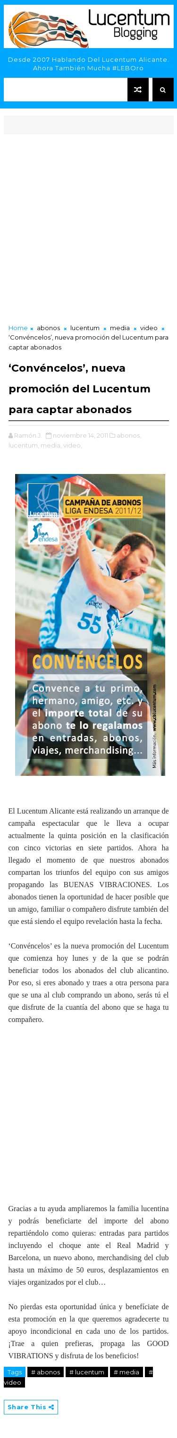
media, (51, 445)
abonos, (129, 435)
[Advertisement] (88, 229)
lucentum (85, 328)
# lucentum (86, 1372)
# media (126, 1372)
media (120, 328)
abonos (48, 328)
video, (72, 445)
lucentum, (23, 445)
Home (18, 328)
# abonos (45, 1372)
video (149, 328)
